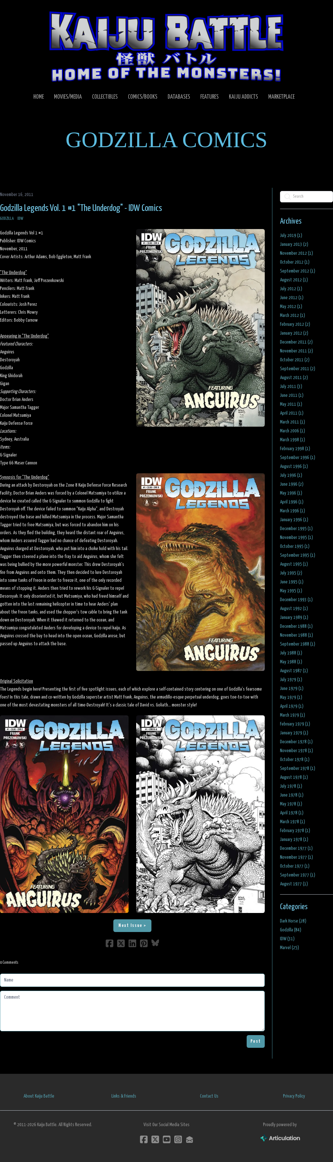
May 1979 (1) (291, 697)
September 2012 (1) (297, 271)
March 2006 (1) (292, 431)
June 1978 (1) (291, 795)
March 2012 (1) (292, 315)
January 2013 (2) (294, 244)
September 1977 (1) (297, 875)
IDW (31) (287, 938)
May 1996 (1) (291, 493)
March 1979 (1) (292, 715)
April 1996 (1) (291, 502)
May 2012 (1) (291, 306)
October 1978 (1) (295, 759)
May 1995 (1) (291, 590)
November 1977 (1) (296, 857)
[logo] (166, 46)
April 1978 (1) (291, 813)
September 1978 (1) (297, 768)
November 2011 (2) (296, 351)
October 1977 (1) (295, 866)
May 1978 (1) (291, 804)
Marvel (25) (289, 947)
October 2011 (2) (295, 360)
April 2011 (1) (291, 413)
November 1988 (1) (296, 635)
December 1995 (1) (296, 528)
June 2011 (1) (291, 395)
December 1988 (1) (296, 626)
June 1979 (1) (291, 688)
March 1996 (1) (292, 511)
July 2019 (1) (291, 235)
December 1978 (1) (296, 741)
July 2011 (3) (291, 386)
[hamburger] (20, 10)
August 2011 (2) (294, 377)
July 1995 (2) (291, 573)
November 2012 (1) (296, 253)
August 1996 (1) (294, 466)
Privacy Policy (294, 1096)
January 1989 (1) (294, 617)
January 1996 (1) (294, 519)
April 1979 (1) (291, 706)
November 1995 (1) (296, 537)
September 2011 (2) (297, 368)
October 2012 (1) (295, 262)
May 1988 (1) (291, 662)
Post (255, 1041)
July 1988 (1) (291, 653)
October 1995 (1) (295, 546)
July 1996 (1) (291, 475)
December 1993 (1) (296, 599)
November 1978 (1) (296, 750)
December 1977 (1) (296, 848)
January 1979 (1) (294, 733)
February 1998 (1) (295, 448)
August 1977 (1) (294, 884)
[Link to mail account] (189, 1139)
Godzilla (7, 219)
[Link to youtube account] (166, 1139)
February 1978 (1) (295, 830)
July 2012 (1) (291, 288)
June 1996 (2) (291, 484)
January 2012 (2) (294, 333)
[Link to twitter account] (155, 1139)
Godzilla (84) (290, 930)
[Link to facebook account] (144, 1139)
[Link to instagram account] (178, 1139)
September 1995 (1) (297, 555)
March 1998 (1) (292, 439)
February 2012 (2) (295, 324)
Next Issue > (132, 925)
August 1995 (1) (294, 564)
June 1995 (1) (291, 582)
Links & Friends (123, 1096)
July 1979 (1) (291, 679)
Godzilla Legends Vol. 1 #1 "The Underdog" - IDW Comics (81, 208)
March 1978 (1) (292, 821)
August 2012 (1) (294, 280)
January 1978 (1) (294, 839)
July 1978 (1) (291, 786)
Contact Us (209, 1096)
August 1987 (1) (294, 670)
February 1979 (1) (295, 724)
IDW (20, 219)
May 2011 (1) (291, 404)
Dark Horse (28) (293, 921)
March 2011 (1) (292, 422)
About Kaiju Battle (38, 1096)
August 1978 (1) (294, 777)
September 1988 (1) (297, 644)
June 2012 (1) (291, 297)
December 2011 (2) (296, 342)
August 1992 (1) (294, 608)
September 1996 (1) (297, 457)
